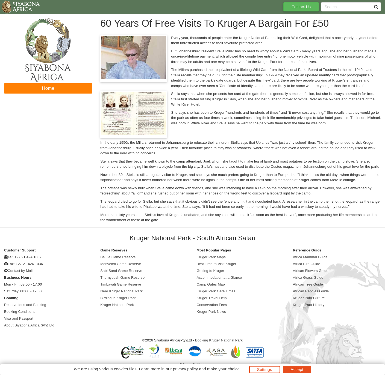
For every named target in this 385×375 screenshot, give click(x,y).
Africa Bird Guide (306, 264)
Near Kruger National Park (121, 291)
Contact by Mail (20, 271)
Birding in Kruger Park (118, 298)
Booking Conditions (19, 312)
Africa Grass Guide (308, 277)
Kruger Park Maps (211, 257)
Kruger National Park (117, 305)
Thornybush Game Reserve (122, 277)
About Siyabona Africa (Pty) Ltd (29, 325)
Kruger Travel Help (212, 298)
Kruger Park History (308, 305)
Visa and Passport (18, 318)
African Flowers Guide (310, 271)
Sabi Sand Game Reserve (121, 271)
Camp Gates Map (211, 284)
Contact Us (301, 7)
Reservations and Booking (25, 305)
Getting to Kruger (210, 271)
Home (48, 88)
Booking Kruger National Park (219, 340)
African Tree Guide (308, 284)
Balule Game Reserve (118, 257)
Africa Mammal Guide (310, 257)
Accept (297, 369)
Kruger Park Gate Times (216, 291)
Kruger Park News (211, 312)
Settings (264, 369)
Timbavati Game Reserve (120, 284)
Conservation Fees (212, 305)
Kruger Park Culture (309, 298)
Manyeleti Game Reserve (120, 264)
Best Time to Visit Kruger (216, 264)
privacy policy (185, 369)
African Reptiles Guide (311, 291)
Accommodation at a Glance (219, 277)
